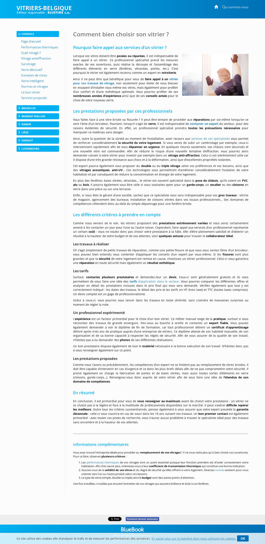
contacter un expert (204, 124)
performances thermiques (103, 462)
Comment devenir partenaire (142, 519)
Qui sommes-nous (235, 7)
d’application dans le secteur (154, 281)
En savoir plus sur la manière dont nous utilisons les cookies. (194, 538)
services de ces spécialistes (210, 139)
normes (220, 470)
